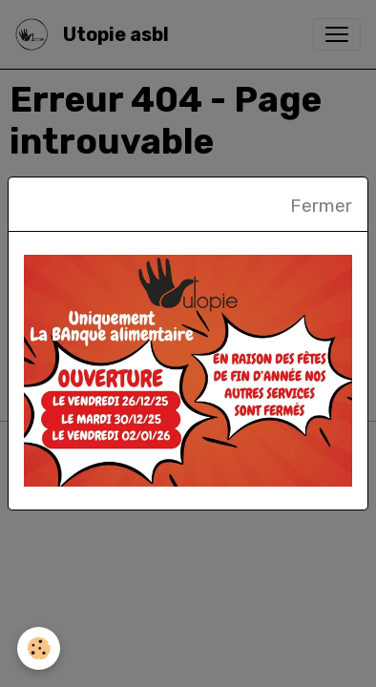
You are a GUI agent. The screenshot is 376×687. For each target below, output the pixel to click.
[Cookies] (38, 648)
